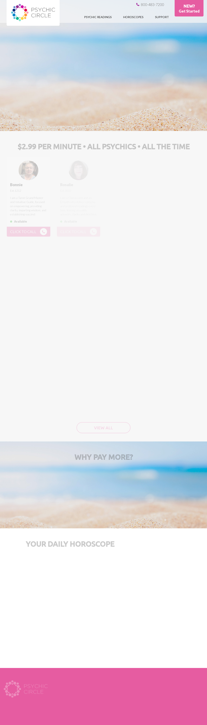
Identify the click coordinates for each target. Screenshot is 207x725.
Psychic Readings (98, 17)
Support (162, 17)
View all (103, 427)
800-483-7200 (152, 4)
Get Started (189, 11)
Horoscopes (133, 17)
